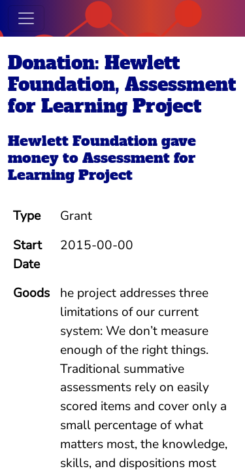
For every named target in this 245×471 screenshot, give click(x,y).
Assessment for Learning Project (101, 166)
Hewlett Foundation (82, 140)
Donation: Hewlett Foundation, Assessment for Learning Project (122, 84)
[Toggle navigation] (26, 18)
